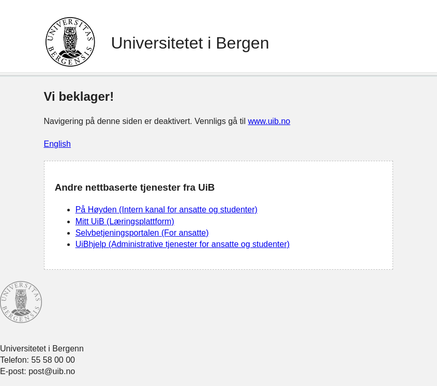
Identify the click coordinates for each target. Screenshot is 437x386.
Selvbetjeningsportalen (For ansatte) (142, 232)
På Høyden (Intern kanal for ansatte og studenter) (167, 209)
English (57, 144)
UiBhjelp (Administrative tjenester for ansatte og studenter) (183, 244)
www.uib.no (269, 121)
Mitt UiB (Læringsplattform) (125, 221)
